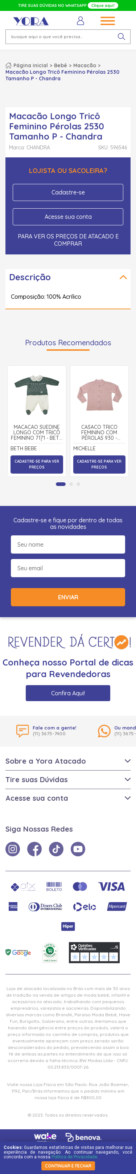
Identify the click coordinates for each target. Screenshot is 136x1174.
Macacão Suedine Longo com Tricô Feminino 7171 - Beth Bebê (36, 433)
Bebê (60, 65)
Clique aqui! (103, 5)
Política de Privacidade (74, 1156)
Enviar (68, 597)
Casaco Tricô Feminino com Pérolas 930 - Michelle (99, 433)
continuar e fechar (68, 1166)
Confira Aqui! (68, 693)
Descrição (30, 277)
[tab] (61, 484)
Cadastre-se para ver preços (37, 464)
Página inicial (30, 65)
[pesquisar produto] (121, 36)
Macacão (84, 65)
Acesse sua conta (68, 216)
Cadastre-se (68, 192)
